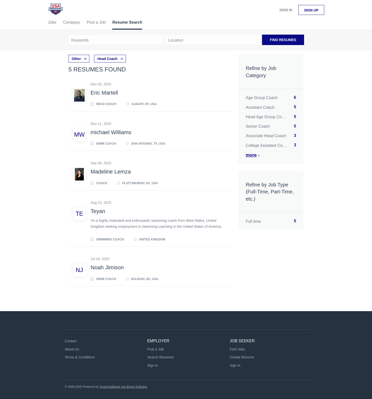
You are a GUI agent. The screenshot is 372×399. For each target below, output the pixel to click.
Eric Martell (104, 93)
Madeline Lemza (111, 172)
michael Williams (111, 132)
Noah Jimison (107, 267)
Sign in (285, 10)
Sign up (311, 10)
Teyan (98, 211)
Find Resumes (283, 40)
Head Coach (107, 59)
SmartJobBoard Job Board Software (123, 387)
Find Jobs (237, 349)
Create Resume (242, 357)
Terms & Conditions (80, 357)
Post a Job (155, 349)
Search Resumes (160, 357)
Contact (71, 341)
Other (76, 59)
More (251, 155)
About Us (72, 349)
